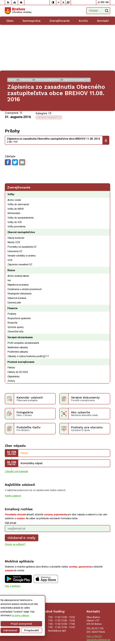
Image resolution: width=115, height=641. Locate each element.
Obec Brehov (103, 629)
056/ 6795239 (94, 590)
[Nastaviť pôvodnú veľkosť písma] (63, 2)
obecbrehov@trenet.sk (98, 594)
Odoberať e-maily (22, 492)
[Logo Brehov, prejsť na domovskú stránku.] (18, 10)
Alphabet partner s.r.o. (99, 625)
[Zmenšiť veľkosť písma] (58, 2)
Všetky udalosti (13, 450)
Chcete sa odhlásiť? (15, 498)
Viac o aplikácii (12, 540)
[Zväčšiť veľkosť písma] (68, 2)
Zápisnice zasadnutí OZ (49, 72)
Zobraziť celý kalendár (16, 425)
